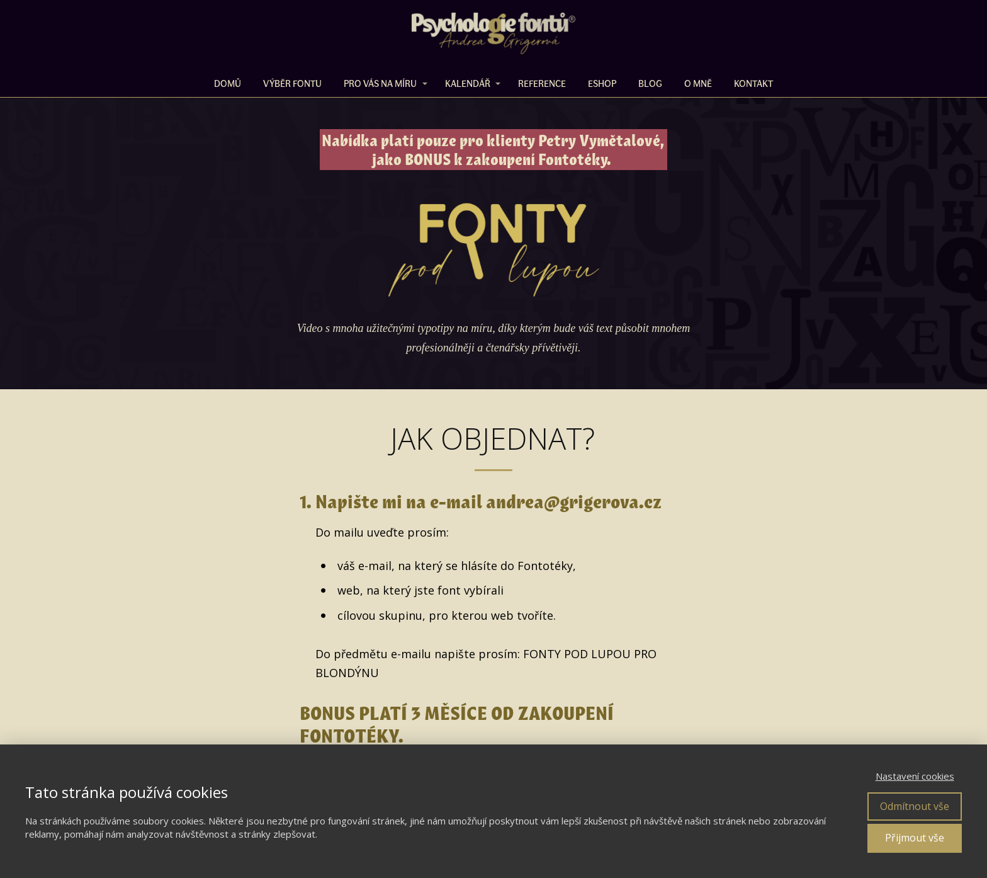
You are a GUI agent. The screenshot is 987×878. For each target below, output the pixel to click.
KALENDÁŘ (467, 83)
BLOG (650, 83)
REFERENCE (542, 83)
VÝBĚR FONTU (292, 83)
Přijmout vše (914, 838)
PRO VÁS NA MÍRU (380, 83)
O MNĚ (698, 83)
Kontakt (753, 83)
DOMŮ (227, 83)
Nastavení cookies (915, 776)
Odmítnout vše (914, 806)
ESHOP (602, 83)
